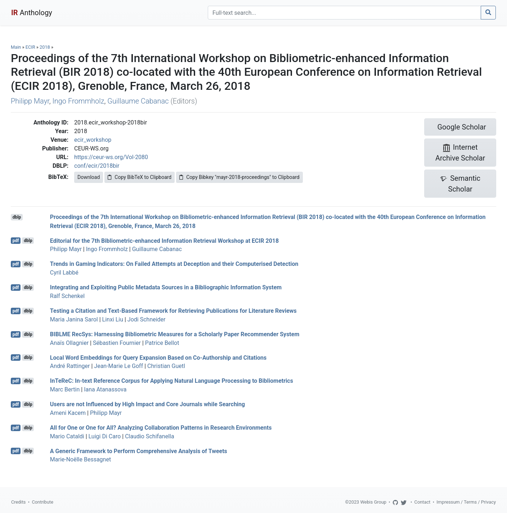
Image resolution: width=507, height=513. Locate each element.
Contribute (42, 502)
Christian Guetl (166, 366)
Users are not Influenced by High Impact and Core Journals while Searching (147, 404)
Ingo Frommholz (78, 101)
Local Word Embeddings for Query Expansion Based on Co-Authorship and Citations (158, 357)
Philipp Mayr (30, 101)
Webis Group (373, 502)
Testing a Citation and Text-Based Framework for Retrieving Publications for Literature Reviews (173, 310)
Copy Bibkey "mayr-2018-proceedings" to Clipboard (239, 177)
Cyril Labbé (64, 272)
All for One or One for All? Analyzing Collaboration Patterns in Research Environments (161, 427)
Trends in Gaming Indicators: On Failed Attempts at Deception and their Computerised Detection (174, 263)
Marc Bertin (65, 389)
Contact (422, 502)
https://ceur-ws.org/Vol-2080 (111, 157)
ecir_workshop (92, 139)
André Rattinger (70, 366)
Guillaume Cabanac (138, 101)
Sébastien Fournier (117, 342)
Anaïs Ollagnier (69, 342)
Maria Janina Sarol (74, 319)
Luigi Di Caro (105, 436)
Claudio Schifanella (149, 436)
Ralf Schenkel (67, 296)
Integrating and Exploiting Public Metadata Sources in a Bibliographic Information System (166, 287)
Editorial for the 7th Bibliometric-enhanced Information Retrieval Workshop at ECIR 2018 (164, 240)
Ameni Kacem (68, 412)
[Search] (344, 12)
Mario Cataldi (67, 436)
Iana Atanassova (105, 389)
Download (88, 177)
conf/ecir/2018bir (97, 165)
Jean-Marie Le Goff (118, 366)
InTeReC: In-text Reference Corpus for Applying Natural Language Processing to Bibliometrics (171, 380)
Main (16, 47)
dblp (17, 217)
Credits (18, 502)
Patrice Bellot (162, 342)
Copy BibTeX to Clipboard (139, 177)
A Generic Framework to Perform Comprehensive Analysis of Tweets (138, 450)
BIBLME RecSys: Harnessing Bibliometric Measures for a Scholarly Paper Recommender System (174, 334)
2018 (45, 47)
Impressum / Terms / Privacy (466, 502)
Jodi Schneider (146, 319)
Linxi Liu (112, 319)
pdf (16, 240)
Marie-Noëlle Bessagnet (80, 459)
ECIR (30, 47)
